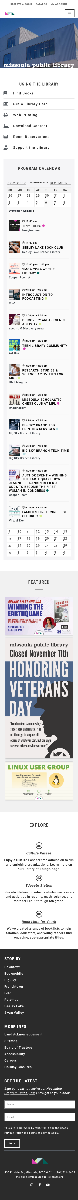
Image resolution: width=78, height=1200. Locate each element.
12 (38, 531)
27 (19, 195)
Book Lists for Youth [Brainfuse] (39, 922)
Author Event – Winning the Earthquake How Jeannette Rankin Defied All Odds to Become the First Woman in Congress (38, 482)
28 (28, 195)
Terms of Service (40, 1132)
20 (47, 538)
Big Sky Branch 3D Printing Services (38, 427)
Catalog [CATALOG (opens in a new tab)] (41, 4)
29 (38, 195)
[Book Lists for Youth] (39, 914)
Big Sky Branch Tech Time (45, 450)
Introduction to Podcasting (37, 296)
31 (56, 195)
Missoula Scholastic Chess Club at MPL (42, 401)
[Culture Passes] (39, 845)
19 (38, 538)
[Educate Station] (39, 878)
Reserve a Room (21, 4)
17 (19, 538)
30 (47, 195)
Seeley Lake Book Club (42, 247)
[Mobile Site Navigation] (69, 13)
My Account (59, 4)
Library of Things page (41, 869)
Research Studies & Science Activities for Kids (36, 374)
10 (19, 531)
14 (56, 531)
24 (19, 545)
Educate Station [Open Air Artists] (39, 885)
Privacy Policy (13, 1132)
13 (47, 531)
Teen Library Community (44, 345)
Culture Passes (39, 853)
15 (65, 531)
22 (65, 538)
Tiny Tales (31, 226)
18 (28, 538)
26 (10, 195)
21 (56, 538)
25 (28, 545)
